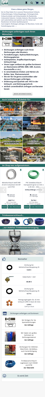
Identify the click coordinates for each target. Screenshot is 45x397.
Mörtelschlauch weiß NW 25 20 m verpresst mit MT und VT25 (11, 185)
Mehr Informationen (22, 94)
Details (4, 207)
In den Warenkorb (14, 207)
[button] (3, 190)
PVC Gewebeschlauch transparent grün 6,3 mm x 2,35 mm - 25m (34, 185)
